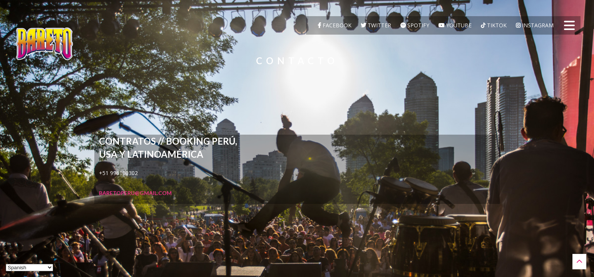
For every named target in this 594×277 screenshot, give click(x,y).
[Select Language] (29, 267)
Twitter (376, 25)
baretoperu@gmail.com (135, 193)
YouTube (455, 25)
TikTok (494, 25)
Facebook (334, 25)
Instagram (535, 25)
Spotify (414, 25)
